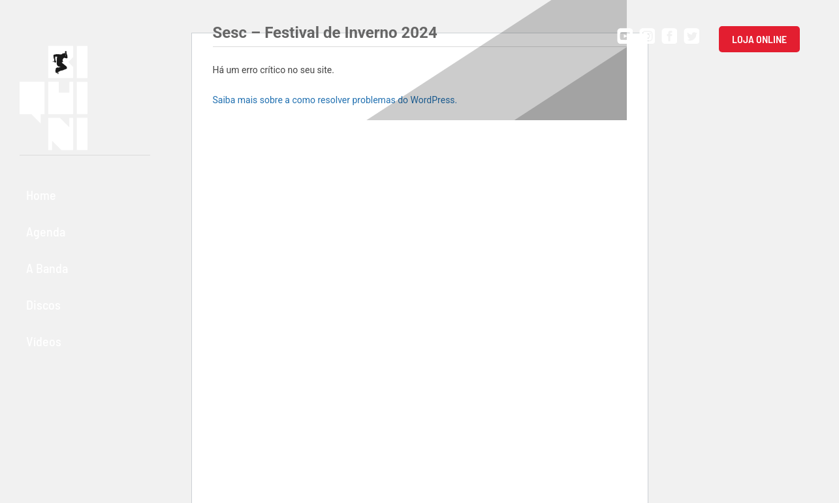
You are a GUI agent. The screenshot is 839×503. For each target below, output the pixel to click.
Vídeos (43, 341)
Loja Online (759, 39)
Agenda (45, 231)
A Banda (47, 268)
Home (41, 195)
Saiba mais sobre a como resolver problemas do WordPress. (335, 100)
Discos (43, 304)
